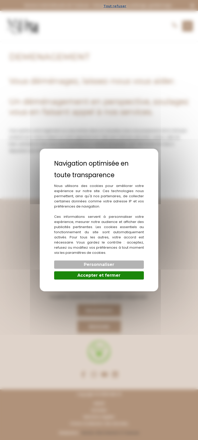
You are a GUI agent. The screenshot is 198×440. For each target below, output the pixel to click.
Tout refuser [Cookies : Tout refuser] (114, 6)
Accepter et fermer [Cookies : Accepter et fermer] (98, 275)
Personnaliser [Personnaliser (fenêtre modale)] (99, 264)
